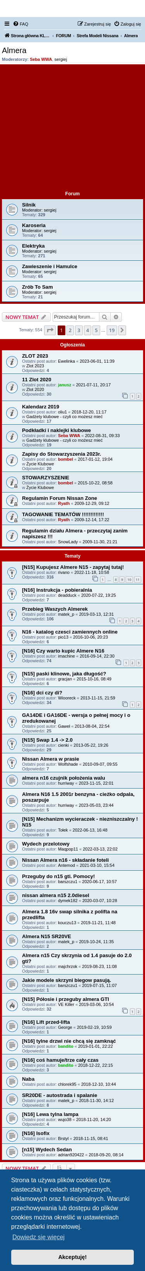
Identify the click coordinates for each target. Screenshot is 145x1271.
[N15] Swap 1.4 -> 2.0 (47, 740)
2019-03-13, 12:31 (96, 614)
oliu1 (62, 412)
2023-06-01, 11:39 (97, 361)
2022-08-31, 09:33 (102, 435)
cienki (63, 745)
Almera (14, 50)
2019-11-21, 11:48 (98, 922)
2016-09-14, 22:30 (97, 656)
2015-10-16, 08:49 (94, 679)
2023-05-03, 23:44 (96, 805)
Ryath (64, 503)
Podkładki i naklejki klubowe (56, 430)
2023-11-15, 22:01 (96, 783)
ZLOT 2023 (35, 356)
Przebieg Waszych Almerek (55, 609)
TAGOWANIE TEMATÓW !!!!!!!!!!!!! (63, 514)
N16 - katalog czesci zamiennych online (70, 632)
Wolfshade (68, 764)
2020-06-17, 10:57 (99, 881)
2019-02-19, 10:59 (94, 1027)
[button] (50, 330)
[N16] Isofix (35, 1133)
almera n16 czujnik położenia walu (63, 778)
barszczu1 (67, 881)
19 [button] (112, 330)
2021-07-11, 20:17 (93, 384)
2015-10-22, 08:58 (95, 482)
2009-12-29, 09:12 (92, 503)
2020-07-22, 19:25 (98, 595)
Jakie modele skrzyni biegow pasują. (66, 980)
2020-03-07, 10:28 (99, 900)
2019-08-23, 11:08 (99, 966)
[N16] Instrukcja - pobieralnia (57, 590)
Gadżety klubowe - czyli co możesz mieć (64, 416)
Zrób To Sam (37, 287)
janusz (64, 384)
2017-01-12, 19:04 (95, 459)
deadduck (67, 595)
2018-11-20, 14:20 (93, 1119)
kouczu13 (67, 922)
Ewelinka (66, 361)
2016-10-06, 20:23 (90, 637)
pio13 (63, 637)
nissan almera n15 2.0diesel (55, 895)
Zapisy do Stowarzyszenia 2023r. (61, 454)
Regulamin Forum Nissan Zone (59, 498)
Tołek (63, 830)
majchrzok (67, 966)
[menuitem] (20, 24)
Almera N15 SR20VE (46, 936)
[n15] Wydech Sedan (47, 1149)
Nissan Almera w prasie (50, 759)
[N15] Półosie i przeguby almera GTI (65, 999)
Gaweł (64, 726)
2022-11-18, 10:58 (91, 572)
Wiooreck (67, 698)
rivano (64, 572)
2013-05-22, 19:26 (90, 745)
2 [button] (70, 330)
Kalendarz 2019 (40, 407)
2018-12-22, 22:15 (95, 1065)
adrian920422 (71, 1154)
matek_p (66, 614)
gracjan (65, 679)
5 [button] (96, 330)
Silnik (29, 205)
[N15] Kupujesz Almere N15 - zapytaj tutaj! (73, 567)
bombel (65, 459)
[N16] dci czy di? (42, 693)
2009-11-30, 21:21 (100, 541)
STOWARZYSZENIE (45, 477)
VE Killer (66, 1004)
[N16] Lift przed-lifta (46, 1022)
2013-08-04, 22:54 (92, 726)
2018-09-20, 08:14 (106, 1154)
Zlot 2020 (35, 389)
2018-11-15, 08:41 (90, 1138)
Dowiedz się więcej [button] (38, 1237)
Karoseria (34, 225)
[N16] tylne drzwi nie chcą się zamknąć (69, 1041)
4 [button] (87, 330)
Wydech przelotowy (46, 844)
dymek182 (68, 900)
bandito (65, 1046)
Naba (28, 1079)
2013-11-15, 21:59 (97, 698)
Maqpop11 (68, 849)
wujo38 (65, 1119)
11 (138, 579)
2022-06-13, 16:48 (90, 830)
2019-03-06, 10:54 (96, 1004)
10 (129, 579)
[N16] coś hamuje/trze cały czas (60, 1060)
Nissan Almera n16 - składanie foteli (65, 860)
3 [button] (78, 330)
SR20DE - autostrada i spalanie (59, 1095)
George (65, 1027)
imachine (66, 656)
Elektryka (33, 246)
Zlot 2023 (35, 365)
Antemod (66, 865)
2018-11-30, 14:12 (96, 1100)
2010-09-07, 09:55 (100, 764)
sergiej (61, 59)
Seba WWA (41, 59)
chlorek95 (67, 1084)
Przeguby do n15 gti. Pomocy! (58, 876)
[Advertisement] (72, 128)
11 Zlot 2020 (36, 379)
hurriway (66, 783)
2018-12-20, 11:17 (89, 412)
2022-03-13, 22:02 (100, 849)
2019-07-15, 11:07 (99, 985)
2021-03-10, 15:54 (97, 865)
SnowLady (68, 541)
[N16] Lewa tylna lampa (50, 1114)
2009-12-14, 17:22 (92, 519)
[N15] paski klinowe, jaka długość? (64, 674)
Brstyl (63, 1138)
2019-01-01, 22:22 (95, 1046)
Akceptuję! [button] (72, 1257)
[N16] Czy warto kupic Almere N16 (63, 651)
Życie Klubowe (40, 464)
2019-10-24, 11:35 (96, 941)
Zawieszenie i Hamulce (49, 266)
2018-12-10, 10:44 (98, 1084)
